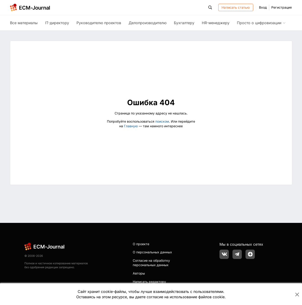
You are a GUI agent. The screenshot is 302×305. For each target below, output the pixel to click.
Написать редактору (149, 282)
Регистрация (281, 7)
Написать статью (236, 7)
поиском (162, 121)
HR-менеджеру (215, 22)
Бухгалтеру (184, 22)
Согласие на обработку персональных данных (151, 262)
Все (24, 22)
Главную (131, 126)
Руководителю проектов (98, 22)
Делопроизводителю (147, 22)
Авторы (139, 273)
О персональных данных (152, 252)
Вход (263, 7)
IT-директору (57, 22)
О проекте (141, 244)
